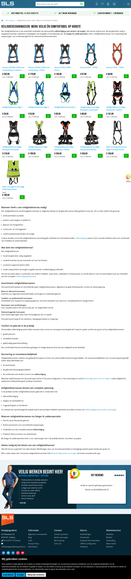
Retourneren (111, 543)
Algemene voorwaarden (37, 534)
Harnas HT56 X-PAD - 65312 (63, 68)
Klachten (109, 546)
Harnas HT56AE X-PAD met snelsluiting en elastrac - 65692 (13, 68)
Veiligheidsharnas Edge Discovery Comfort (64, 148)
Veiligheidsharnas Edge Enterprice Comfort (115, 108)
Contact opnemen (61, 534)
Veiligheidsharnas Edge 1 (12, 107)
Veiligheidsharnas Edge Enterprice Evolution (11, 148)
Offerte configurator (88, 543)
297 (93, 475)
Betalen (109, 537)
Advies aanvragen (61, 537)
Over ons (22, 503)
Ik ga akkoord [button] (8, 575)
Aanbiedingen (85, 534)
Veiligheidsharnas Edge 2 (38, 107)
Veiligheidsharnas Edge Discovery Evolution (89, 148)
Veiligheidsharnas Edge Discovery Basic (37, 148)
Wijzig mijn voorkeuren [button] (36, 575)
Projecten (84, 546)
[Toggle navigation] (128, 4)
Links (30, 540)
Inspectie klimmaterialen (90, 540)
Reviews (99, 475)
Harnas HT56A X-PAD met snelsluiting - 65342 (39, 68)
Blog (30, 537)
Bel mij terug (59, 540)
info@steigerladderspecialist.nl (13, 546)
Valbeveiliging (10, 20)
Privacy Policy (33, 543)
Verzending (110, 540)
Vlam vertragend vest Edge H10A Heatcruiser (13, 188)
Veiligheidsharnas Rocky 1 (65, 107)
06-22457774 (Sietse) (11, 540)
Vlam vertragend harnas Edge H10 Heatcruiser (116, 148)
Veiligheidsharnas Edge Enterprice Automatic (89, 108)
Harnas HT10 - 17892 (115, 67)
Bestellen (109, 534)
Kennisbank (32, 546)
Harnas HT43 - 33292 (89, 67)
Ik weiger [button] (20, 575)
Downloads (84, 537)
